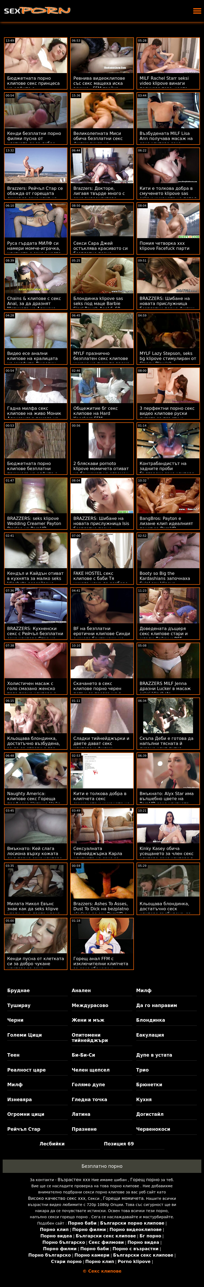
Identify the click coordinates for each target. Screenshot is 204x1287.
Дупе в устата (154, 1055)
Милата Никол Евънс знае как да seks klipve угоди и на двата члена (33, 908)
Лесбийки (52, 1143)
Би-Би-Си (83, 1055)
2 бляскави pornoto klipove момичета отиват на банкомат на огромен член (101, 471)
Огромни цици (25, 1114)
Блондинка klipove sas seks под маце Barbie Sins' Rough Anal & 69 (98, 303)
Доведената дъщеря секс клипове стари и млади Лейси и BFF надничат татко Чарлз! (166, 636)
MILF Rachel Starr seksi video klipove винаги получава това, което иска (164, 86)
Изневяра (19, 1099)
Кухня (144, 1099)
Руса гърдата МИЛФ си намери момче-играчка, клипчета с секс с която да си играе (34, 251)
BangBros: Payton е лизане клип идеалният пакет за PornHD (166, 523)
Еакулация (150, 1035)
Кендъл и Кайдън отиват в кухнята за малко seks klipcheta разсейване (35, 578)
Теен (13, 1055)
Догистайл (150, 1114)
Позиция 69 (119, 1143)
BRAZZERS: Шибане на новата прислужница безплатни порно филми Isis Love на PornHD (167, 306)
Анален (81, 990)
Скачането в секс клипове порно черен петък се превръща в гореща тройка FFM (97, 691)
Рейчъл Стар (23, 1129)
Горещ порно (144, 1179)
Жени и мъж (88, 1020)
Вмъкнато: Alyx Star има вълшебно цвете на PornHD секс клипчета (167, 798)
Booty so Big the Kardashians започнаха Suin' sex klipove (165, 578)
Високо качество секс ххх (56, 1198)
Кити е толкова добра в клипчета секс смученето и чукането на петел (101, 801)
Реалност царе (26, 1070)
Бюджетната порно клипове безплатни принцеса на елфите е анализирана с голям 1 (33, 471)
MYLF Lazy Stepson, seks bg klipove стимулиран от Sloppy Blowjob (168, 358)
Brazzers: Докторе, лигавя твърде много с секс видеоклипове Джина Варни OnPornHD (100, 196)
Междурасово (90, 1005)
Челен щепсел (91, 1070)
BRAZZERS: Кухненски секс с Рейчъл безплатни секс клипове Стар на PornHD (35, 636)
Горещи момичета (123, 1198)
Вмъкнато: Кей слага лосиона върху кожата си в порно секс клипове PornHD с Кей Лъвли (34, 856)
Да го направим (156, 1005)
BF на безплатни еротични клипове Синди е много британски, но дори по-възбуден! (101, 636)
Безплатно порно (102, 1166)
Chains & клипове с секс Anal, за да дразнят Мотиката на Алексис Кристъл (34, 306)
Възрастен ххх (74, 1179)
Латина (81, 1114)
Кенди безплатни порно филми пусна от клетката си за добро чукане (34, 141)
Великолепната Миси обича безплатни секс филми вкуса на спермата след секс (97, 141)
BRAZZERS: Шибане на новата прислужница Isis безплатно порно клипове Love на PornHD (101, 526)
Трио (142, 1070)
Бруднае (18, 990)
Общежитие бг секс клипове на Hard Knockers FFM (95, 413)
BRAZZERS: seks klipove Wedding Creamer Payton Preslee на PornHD (34, 523)
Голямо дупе (88, 1084)
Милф (144, 990)
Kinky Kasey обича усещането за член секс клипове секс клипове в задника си (167, 856)
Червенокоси (153, 1129)
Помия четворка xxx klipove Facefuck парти (165, 246)
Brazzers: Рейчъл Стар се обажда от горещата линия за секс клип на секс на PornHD (35, 196)
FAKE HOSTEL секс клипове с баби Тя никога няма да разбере (100, 578)
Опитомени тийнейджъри (90, 1037)
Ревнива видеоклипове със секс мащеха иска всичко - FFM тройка (99, 83)
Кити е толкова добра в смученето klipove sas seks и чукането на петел (168, 193)
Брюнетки (149, 1084)
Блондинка (150, 1020)
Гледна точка (89, 1099)
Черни (15, 1020)
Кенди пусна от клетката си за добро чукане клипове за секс (35, 963)
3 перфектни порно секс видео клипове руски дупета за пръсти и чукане (167, 416)
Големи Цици (24, 1035)
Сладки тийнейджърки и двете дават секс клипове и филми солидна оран (101, 746)
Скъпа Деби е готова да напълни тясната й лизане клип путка (167, 743)
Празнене (84, 1129)
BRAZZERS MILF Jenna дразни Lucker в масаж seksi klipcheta (165, 688)
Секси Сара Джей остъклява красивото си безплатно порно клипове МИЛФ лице (100, 251)
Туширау (18, 1005)
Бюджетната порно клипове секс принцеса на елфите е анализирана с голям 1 (33, 86)
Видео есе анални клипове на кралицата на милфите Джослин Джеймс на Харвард (32, 361)
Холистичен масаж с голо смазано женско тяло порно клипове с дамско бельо (31, 691)
